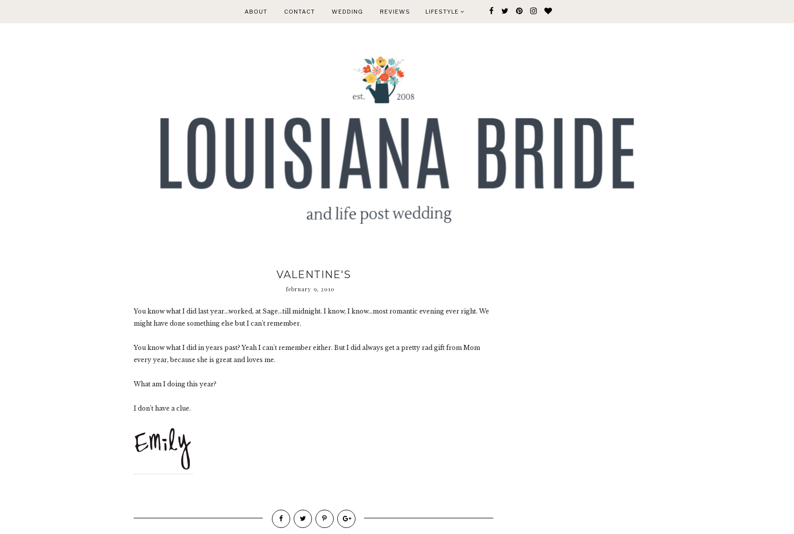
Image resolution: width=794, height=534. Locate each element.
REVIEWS (395, 11)
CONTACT (299, 11)
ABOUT (256, 11)
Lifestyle (444, 11)
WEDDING (347, 11)
